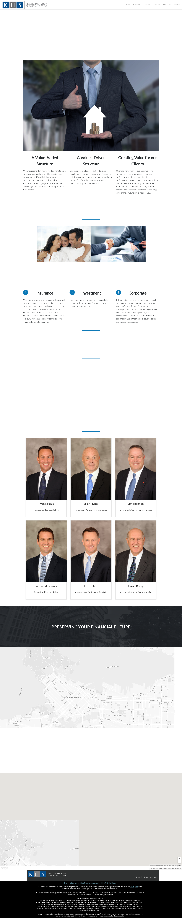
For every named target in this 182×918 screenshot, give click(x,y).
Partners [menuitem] (156, 5)
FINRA (132, 887)
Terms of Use (165, 868)
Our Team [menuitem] (167, 5)
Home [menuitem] (128, 5)
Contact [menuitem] (177, 5)
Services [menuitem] (147, 5)
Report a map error (175, 868)
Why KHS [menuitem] (136, 5)
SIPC (136, 887)
